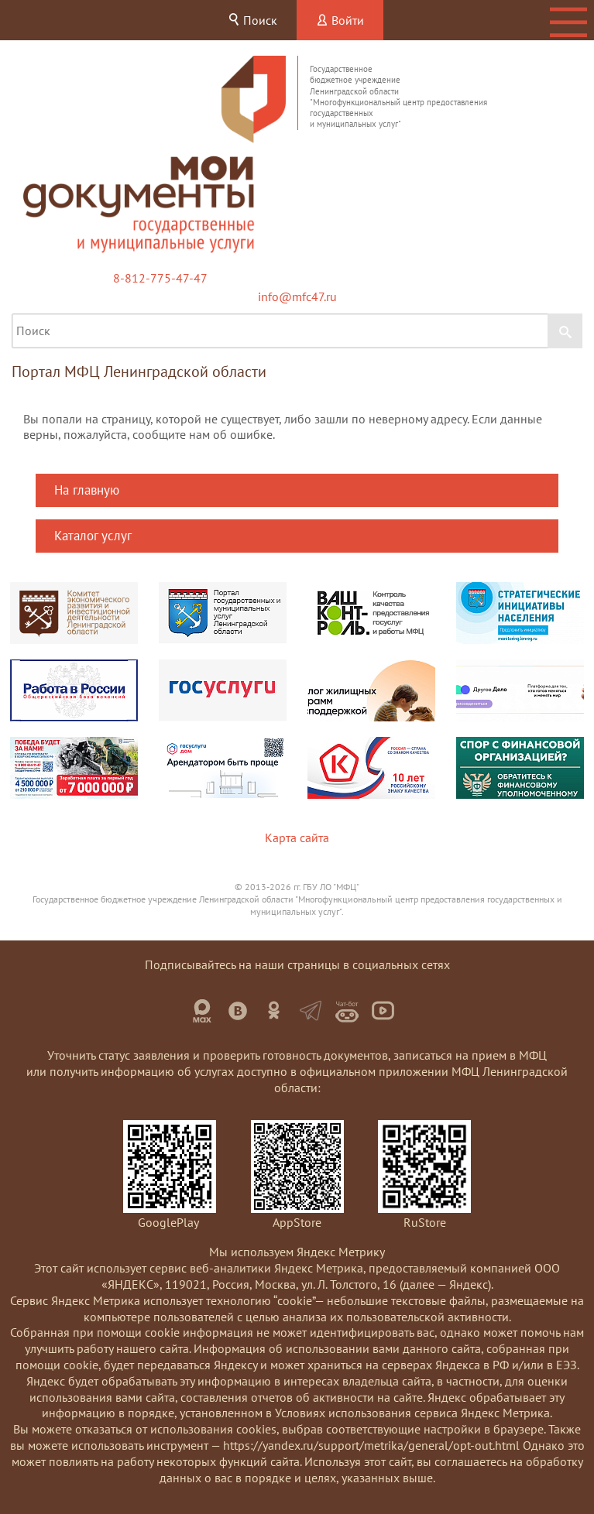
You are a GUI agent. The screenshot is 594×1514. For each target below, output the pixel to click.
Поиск (252, 20)
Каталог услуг (93, 535)
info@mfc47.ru (297, 296)
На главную (86, 489)
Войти (340, 20)
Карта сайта (297, 837)
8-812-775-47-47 (160, 278)
